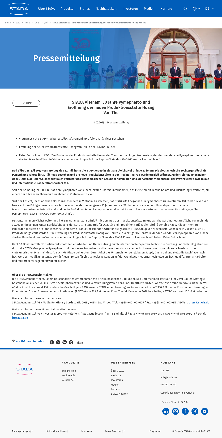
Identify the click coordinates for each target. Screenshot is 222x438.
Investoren (130, 9)
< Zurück (26, 103)
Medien (149, 9)
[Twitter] (194, 411)
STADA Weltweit (119, 393)
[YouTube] (204, 411)
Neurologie (68, 380)
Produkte (67, 9)
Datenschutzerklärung (57, 431)
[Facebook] (185, 411)
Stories (85, 9)
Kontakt (164, 370)
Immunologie (69, 370)
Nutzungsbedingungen (22, 431)
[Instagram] (175, 411)
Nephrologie (68, 375)
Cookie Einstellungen (115, 431)
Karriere (166, 9)
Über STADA (46, 9)
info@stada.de (168, 377)
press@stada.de (199, 302)
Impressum (86, 431)
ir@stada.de (20, 317)
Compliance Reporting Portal (177, 392)
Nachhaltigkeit (106, 9)
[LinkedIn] (165, 411)
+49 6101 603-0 (168, 384)
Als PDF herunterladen (28, 341)
